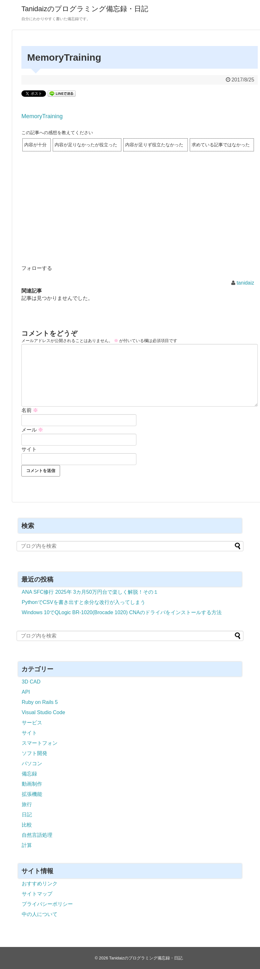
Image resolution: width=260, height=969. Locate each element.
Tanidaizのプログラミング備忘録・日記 (84, 9)
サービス (32, 722)
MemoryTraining (42, 116)
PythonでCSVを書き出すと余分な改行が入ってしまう (83, 602)
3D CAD (31, 681)
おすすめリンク (39, 883)
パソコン (32, 763)
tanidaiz (245, 283)
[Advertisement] (139, 216)
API (26, 692)
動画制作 (32, 784)
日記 (27, 814)
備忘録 (29, 773)
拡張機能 (32, 794)
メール (32, 429)
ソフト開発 (34, 753)
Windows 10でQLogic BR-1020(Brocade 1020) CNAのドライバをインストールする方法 (122, 612)
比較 (27, 825)
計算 (27, 845)
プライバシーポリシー (47, 904)
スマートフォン (39, 743)
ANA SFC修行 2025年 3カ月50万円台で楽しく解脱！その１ (90, 592)
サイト (29, 449)
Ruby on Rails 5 (40, 702)
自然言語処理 (37, 835)
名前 (29, 410)
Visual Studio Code (43, 712)
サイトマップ (37, 894)
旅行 (27, 804)
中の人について (39, 914)
